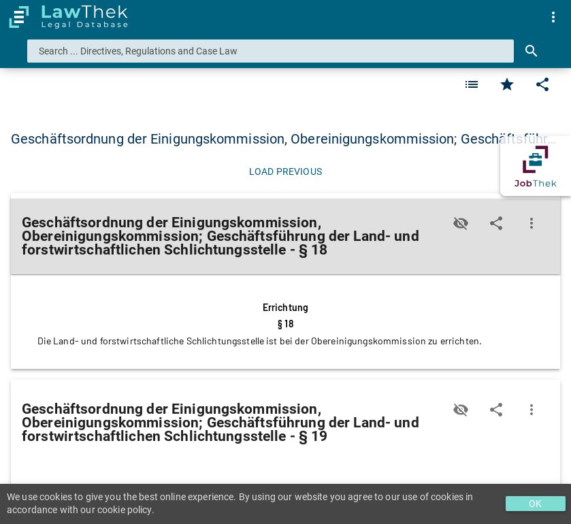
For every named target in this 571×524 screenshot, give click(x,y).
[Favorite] (471, 84)
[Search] (531, 51)
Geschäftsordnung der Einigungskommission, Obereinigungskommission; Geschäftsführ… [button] (283, 139)
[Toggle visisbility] (460, 223)
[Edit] (542, 84)
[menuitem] (553, 17)
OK (535, 503)
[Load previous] (285, 171)
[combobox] (270, 51)
